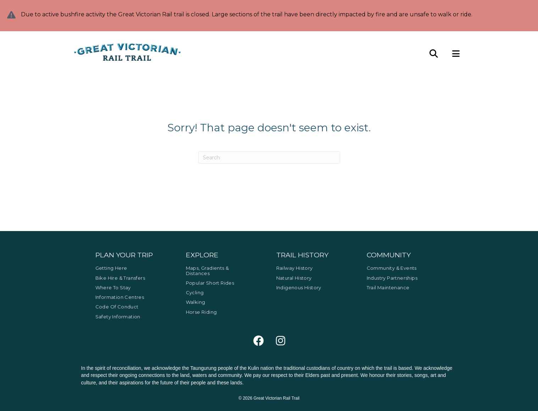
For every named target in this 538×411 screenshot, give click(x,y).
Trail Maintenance (388, 287)
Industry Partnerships (392, 278)
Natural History (294, 278)
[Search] (269, 157)
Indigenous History (298, 287)
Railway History (294, 268)
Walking (195, 302)
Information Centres (119, 297)
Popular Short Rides (210, 283)
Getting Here (111, 268)
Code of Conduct (117, 306)
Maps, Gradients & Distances (207, 270)
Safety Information (117, 316)
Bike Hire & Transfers (120, 278)
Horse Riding (201, 312)
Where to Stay (113, 287)
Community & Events (392, 268)
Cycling (195, 292)
